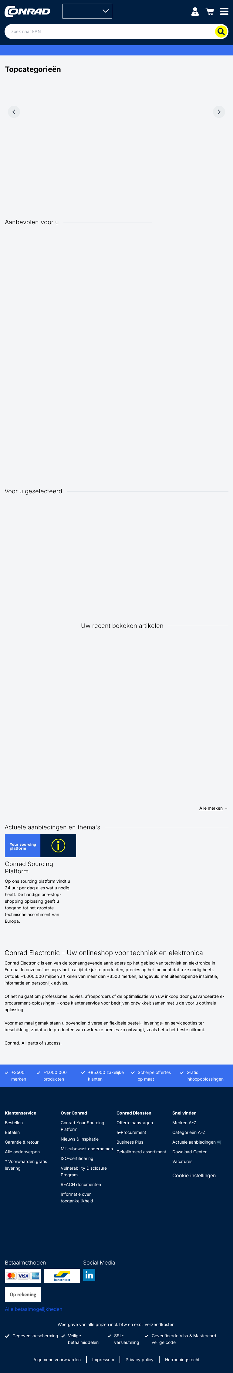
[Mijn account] (195, 11)
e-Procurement (131, 1132)
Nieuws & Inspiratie (80, 1138)
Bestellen (14, 1122)
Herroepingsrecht (182, 1359)
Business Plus (129, 1142)
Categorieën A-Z (188, 1132)
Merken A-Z (184, 1122)
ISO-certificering (77, 1158)
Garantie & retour (22, 1142)
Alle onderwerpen (22, 1151)
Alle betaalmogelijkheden (33, 1309)
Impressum (103, 1359)
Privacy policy (140, 1359)
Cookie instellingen (194, 1175)
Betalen (12, 1132)
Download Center (189, 1151)
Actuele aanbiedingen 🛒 (197, 1142)
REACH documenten (81, 1184)
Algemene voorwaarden (57, 1359)
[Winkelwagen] (209, 11)
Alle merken (211, 808)
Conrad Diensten (133, 1112)
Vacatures (182, 1161)
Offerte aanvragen (134, 1122)
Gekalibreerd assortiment (141, 1151)
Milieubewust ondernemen (87, 1148)
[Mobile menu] (224, 11)
